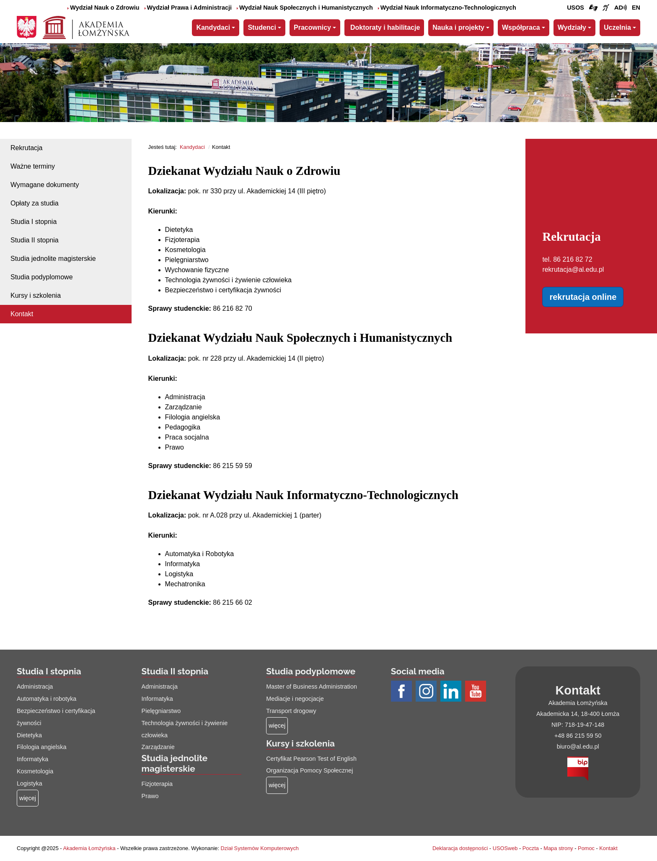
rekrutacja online (582, 297)
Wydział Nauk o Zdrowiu (103, 7)
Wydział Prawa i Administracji (188, 7)
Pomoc (586, 848)
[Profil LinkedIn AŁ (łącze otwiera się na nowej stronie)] (451, 692)
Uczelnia (617, 27)
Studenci (262, 27)
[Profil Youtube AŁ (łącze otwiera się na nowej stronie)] (476, 692)
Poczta (530, 848)
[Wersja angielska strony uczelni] (636, 8)
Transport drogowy (291, 711)
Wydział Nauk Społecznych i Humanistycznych (305, 7)
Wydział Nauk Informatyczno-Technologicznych (447, 7)
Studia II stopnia (34, 240)
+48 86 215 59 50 (577, 735)
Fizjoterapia (157, 783)
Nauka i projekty (458, 27)
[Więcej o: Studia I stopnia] (28, 798)
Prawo (150, 796)
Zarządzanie (158, 747)
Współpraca (521, 27)
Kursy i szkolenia (35, 295)
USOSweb (505, 848)
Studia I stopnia (33, 221)
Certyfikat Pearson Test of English (311, 758)
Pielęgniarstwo (161, 711)
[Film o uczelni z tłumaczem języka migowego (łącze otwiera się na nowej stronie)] (606, 8)
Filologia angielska (41, 747)
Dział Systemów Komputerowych (260, 848)
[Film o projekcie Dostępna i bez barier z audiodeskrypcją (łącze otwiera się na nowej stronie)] (620, 8)
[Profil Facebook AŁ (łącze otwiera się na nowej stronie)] (402, 692)
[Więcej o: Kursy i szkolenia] (277, 785)
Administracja (35, 686)
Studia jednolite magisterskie (53, 258)
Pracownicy (312, 27)
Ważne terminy (32, 166)
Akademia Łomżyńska (89, 848)
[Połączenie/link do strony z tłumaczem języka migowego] (593, 8)
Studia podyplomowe (41, 277)
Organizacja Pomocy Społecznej (309, 770)
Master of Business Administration (311, 686)
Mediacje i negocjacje (295, 698)
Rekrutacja (26, 147)
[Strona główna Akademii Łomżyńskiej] (86, 26)
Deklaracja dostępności (460, 848)
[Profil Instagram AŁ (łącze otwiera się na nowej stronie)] (427, 692)
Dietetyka (29, 735)
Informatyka (32, 759)
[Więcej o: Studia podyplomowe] (277, 725)
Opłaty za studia (34, 203)
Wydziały (572, 27)
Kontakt (21, 313)
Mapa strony (558, 848)
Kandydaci (213, 27)
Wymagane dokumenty (44, 184)
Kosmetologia (35, 771)
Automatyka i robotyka (46, 698)
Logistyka (29, 783)
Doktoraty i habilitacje (385, 27)
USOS (575, 7)
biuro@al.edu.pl (578, 746)
